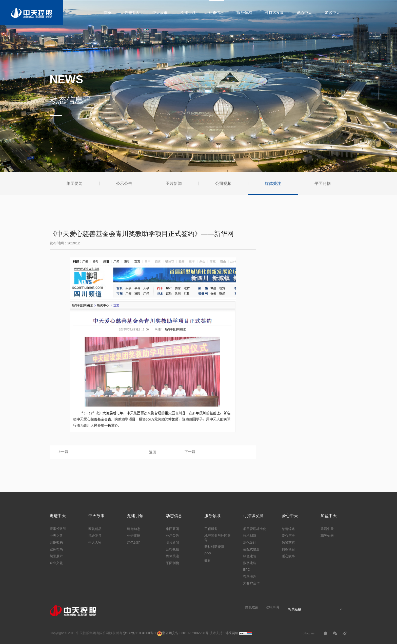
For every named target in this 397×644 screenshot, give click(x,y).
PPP (207, 554)
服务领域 (244, 12)
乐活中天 (327, 529)
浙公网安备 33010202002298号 (182, 633)
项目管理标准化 (254, 529)
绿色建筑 (249, 556)
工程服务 (210, 529)
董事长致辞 (58, 529)
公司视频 (172, 549)
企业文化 (56, 563)
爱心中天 (304, 12)
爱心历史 (288, 536)
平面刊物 (172, 563)
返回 (152, 454)
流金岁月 (95, 536)
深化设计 (249, 542)
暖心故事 (288, 556)
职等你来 (327, 536)
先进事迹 (133, 536)
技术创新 (249, 536)
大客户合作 (251, 583)
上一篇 (62, 453)
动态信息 (216, 12)
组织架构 (56, 542)
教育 (207, 560)
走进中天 (132, 12)
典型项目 (288, 549)
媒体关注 (172, 556)
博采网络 (232, 633)
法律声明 (272, 607)
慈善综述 (288, 529)
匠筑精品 (95, 529)
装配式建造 (251, 549)
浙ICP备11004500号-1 (139, 633)
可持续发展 (274, 12)
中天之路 (56, 536)
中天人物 (95, 542)
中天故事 (160, 12)
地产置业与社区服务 (217, 538)
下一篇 (190, 453)
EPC (246, 569)
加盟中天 (332, 12)
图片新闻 (172, 542)
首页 (107, 12)
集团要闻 (172, 529)
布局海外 (249, 576)
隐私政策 (251, 607)
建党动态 (133, 529)
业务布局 (56, 549)
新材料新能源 (214, 547)
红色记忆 (133, 542)
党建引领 (188, 12)
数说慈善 (288, 542)
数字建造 (249, 563)
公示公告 (172, 536)
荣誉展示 (56, 556)
